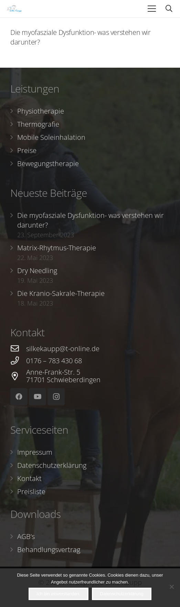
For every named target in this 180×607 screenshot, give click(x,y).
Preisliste (31, 491)
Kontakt (29, 478)
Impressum (34, 452)
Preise (26, 150)
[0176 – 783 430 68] (18, 360)
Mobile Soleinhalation (51, 137)
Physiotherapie (40, 111)
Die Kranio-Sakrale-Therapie (61, 293)
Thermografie (38, 124)
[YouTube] (37, 396)
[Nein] (171, 586)
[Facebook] (19, 396)
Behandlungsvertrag (48, 549)
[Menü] (151, 8)
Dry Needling (37, 270)
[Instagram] (56, 396)
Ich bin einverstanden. (58, 593)
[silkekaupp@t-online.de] (18, 348)
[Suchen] (169, 8)
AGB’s (26, 536)
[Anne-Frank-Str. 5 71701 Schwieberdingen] (18, 376)
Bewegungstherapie (48, 163)
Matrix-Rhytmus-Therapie (56, 247)
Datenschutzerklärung (51, 465)
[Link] (14, 8)
